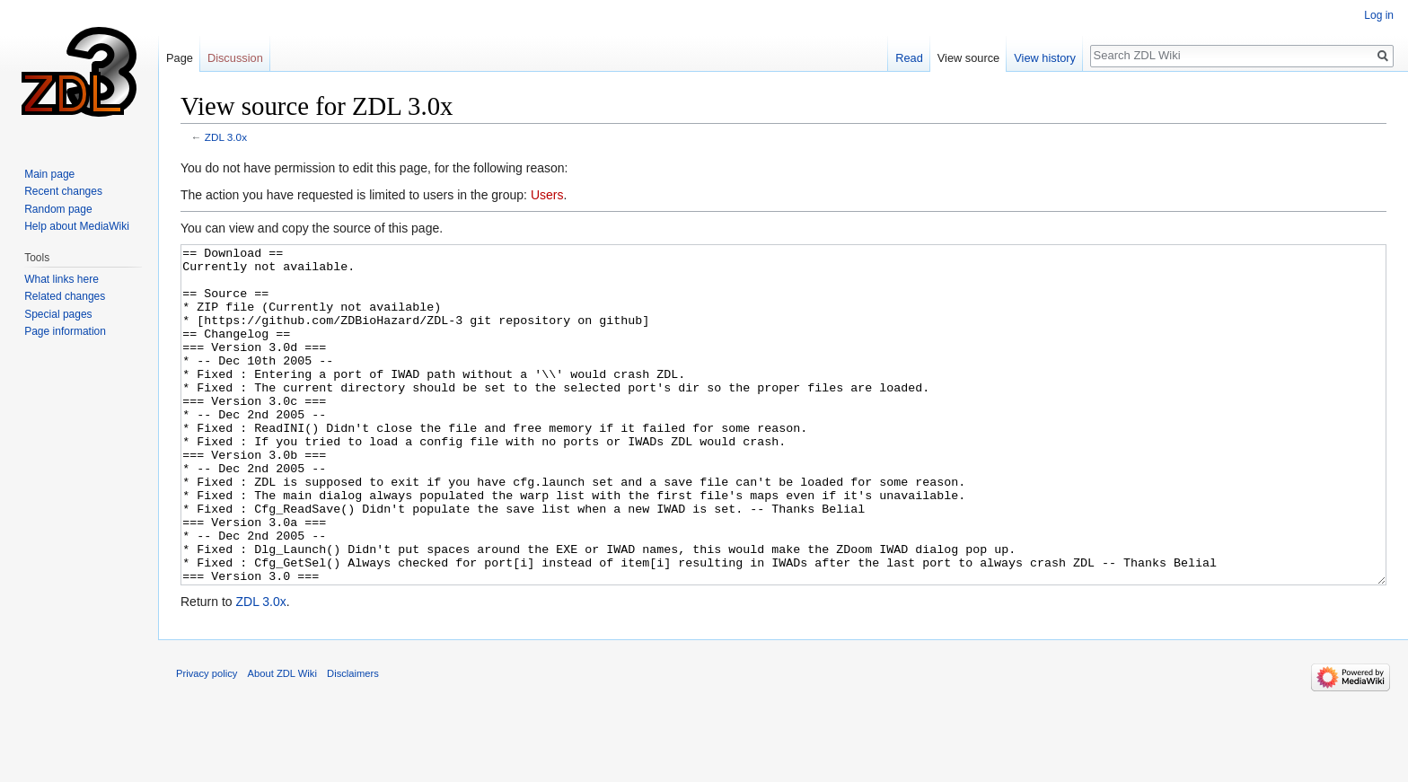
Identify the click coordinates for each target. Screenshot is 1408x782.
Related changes (64, 296)
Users (547, 195)
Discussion (235, 58)
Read (909, 58)
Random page (58, 209)
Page (179, 58)
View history (1045, 58)
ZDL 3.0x (226, 137)
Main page (49, 174)
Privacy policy (206, 740)
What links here (61, 279)
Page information (65, 331)
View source (968, 58)
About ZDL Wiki (282, 740)
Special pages (58, 314)
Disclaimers (353, 740)
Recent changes (63, 191)
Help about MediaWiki (76, 226)
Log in (1379, 15)
